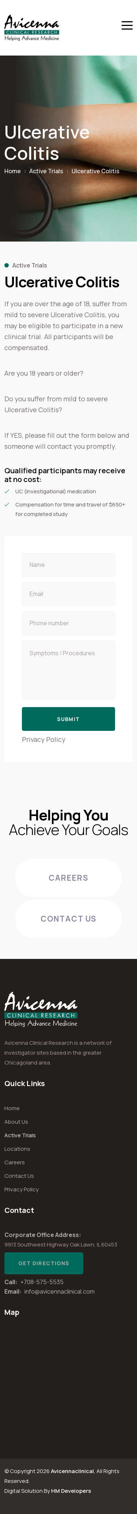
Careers (69, 878)
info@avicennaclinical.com (59, 1291)
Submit (68, 719)
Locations (17, 1149)
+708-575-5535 (42, 1282)
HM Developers (71, 1491)
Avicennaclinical (72, 1471)
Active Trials (46, 171)
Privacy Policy (43, 739)
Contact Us (69, 919)
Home (12, 171)
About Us (16, 1122)
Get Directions (43, 1263)
